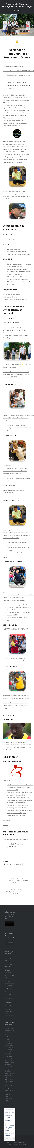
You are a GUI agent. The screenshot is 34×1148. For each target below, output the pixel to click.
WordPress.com (21, 1144)
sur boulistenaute (12, 761)
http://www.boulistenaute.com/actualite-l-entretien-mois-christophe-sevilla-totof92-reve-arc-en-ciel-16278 (16, 374)
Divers (7, 981)
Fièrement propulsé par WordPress (17, 1142)
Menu (18, 10)
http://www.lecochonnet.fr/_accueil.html (15, 839)
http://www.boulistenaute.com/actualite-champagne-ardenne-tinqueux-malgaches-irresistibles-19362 (20, 812)
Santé (6, 1006)
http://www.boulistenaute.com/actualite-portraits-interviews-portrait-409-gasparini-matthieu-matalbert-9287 (16, 535)
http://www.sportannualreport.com (14, 154)
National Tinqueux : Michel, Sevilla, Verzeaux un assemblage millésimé (19, 85)
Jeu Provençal (9, 989)
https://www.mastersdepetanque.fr (14, 105)
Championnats (9, 958)
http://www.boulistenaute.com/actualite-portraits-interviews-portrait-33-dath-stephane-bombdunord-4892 (15, 470)
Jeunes (7, 995)
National (17, 46)
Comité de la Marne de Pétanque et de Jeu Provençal (17, 5)
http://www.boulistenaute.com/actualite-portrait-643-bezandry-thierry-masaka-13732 (15, 705)
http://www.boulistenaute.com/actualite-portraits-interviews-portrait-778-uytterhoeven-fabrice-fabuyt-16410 (18, 597)
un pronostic (6, 820)
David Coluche (14, 62)
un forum (5, 825)
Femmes (7, 985)
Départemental (9, 976)
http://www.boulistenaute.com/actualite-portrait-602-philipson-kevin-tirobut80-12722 (18, 417)
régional (7, 1002)
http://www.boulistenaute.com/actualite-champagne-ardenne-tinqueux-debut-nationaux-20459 (20, 787)
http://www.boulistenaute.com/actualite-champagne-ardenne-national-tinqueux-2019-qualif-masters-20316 (20, 794)
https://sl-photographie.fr (9, 1090)
